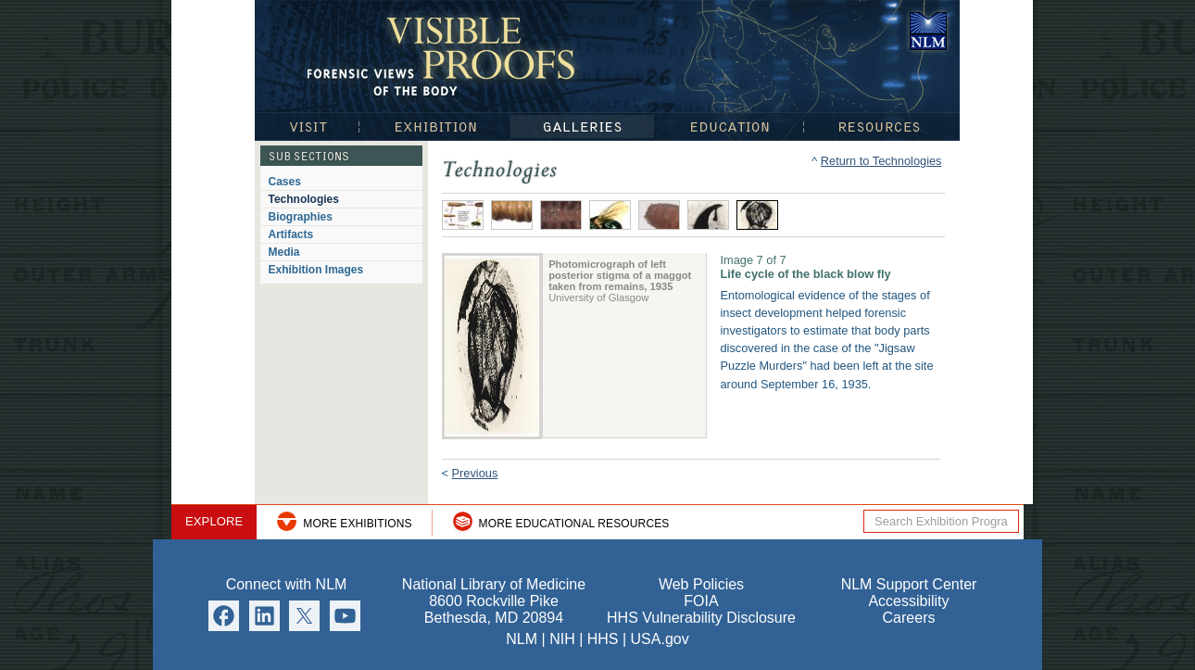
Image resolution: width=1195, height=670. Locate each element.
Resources (882, 126)
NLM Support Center (909, 584)
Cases (285, 181)
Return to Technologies (881, 161)
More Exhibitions (357, 523)
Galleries (582, 126)
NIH (562, 639)
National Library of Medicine (928, 31)
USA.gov (660, 639)
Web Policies (701, 584)
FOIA (701, 601)
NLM (521, 639)
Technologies (304, 199)
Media (284, 252)
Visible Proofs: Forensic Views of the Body (445, 55)
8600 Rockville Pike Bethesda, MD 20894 (493, 609)
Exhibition (434, 126)
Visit (306, 126)
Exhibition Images (316, 269)
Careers (909, 618)
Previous (475, 473)
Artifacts (291, 234)
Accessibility (908, 601)
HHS (603, 639)
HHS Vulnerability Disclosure (701, 618)
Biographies (301, 216)
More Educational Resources (574, 523)
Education (729, 126)
